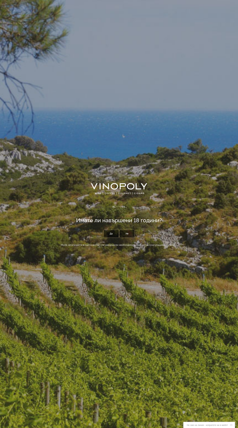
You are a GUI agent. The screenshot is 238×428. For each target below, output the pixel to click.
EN (123, 207)
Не (127, 234)
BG (113, 207)
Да (111, 234)
